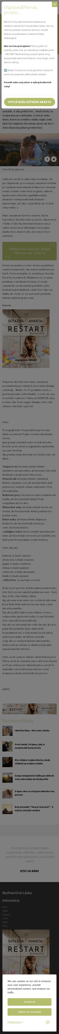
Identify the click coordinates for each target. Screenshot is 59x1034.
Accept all (29, 1002)
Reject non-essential (29, 1012)
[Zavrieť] (54, 4)
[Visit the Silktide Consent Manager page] (47, 1022)
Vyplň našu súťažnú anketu (29, 102)
